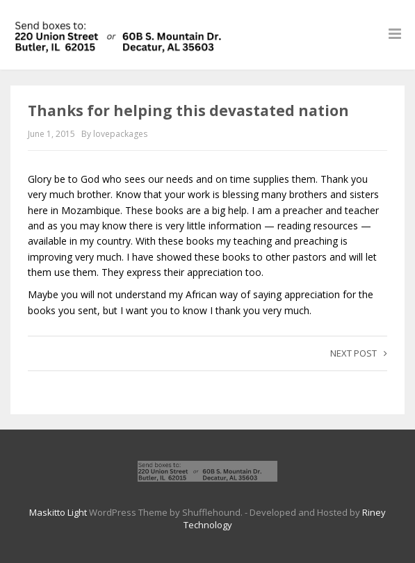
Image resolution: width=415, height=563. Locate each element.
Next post (358, 353)
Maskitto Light (58, 512)
